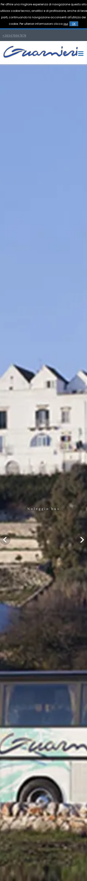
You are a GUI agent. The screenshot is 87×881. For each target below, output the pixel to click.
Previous (5, 540)
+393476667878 (14, 35)
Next (82, 540)
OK (74, 24)
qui (65, 24)
